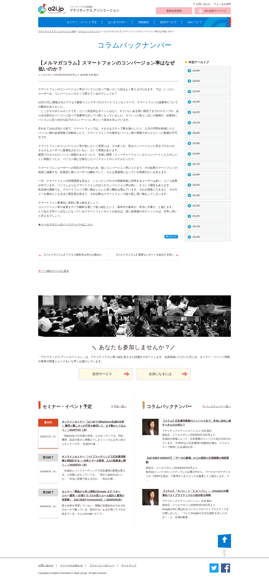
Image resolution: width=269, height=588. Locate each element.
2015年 (196, 185)
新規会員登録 (174, 10)
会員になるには (168, 374)
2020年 (196, 133)
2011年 (196, 226)
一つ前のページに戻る (53, 270)
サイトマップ (128, 565)
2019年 (196, 143)
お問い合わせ (201, 4)
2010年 (196, 237)
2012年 (196, 216)
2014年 (196, 195)
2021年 (196, 122)
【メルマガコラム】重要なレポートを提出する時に (144, 254)
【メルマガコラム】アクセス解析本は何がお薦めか (72, 254)
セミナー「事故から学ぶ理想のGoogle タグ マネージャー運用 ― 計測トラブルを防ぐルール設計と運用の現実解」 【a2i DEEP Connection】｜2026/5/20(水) (93, 495)
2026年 (196, 70)
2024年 (196, 91)
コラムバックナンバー (89, 31)
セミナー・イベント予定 (82, 22)
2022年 (196, 112)
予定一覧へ (119, 406)
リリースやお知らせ (71, 565)
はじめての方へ (117, 22)
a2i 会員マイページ (215, 10)
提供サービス (168, 22)
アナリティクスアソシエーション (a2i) (57, 31)
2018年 (196, 153)
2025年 (196, 81)
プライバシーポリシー (102, 565)
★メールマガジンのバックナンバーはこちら (65, 224)
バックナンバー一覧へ (216, 406)
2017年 (196, 164)
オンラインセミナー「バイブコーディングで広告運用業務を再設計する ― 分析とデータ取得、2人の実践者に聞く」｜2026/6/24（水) (94, 460)
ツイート (171, 236)
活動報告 (143, 22)
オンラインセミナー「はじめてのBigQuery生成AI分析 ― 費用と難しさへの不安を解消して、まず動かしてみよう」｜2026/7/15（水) (94, 425)
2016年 (196, 174)
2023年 (196, 101)
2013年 (196, 205)
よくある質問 (222, 4)
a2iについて (195, 22)
